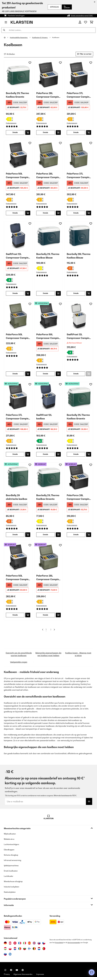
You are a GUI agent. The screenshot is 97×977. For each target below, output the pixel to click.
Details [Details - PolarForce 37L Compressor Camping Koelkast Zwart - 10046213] (76, 134)
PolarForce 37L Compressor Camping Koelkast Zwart (78, 96)
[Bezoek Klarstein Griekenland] (10, 944)
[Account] (80, 22)
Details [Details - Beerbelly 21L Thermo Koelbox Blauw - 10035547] (46, 297)
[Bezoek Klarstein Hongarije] (5, 938)
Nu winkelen (66, 7)
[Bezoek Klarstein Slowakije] (39, 933)
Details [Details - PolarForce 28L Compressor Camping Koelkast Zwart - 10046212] (46, 134)
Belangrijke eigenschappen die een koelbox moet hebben (48, 664)
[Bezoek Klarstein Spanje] (29, 933)
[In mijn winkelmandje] (27, 133)
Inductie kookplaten (13, 876)
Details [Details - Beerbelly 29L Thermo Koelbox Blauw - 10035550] (76, 297)
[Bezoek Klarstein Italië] (24, 933)
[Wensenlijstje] (85, 22)
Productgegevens (12, 124)
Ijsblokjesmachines (12, 855)
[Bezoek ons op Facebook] (11, 960)
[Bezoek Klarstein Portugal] (43, 938)
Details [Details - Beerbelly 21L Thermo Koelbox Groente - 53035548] (46, 541)
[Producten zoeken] (48, 30)
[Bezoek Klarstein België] (34, 938)
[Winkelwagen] (91, 22)
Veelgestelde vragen (18, 673)
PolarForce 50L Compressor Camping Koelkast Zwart (17, 177)
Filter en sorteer (83, 54)
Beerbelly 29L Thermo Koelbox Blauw (77, 259)
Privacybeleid (59, 932)
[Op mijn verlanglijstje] (30, 63)
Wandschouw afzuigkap (15, 871)
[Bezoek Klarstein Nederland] (39, 938)
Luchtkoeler (9, 866)
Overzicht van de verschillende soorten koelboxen (18, 664)
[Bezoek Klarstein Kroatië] (14, 938)
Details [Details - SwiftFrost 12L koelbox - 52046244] (46, 459)
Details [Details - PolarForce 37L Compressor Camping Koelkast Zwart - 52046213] (15, 459)
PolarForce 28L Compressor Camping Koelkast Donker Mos (47, 177)
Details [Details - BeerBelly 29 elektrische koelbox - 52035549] (15, 541)
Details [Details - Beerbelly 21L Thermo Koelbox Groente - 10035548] (15, 134)
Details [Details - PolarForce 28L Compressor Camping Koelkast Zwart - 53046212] (76, 541)
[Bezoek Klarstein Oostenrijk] (10, 933)
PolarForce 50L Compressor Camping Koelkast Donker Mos (17, 340)
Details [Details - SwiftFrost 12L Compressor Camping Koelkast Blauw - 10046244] (15, 297)
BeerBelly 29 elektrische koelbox (18, 503)
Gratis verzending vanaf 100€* (80, 16)
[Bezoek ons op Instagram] (5, 960)
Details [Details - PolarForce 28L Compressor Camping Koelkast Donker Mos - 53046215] (46, 622)
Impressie (44, 964)
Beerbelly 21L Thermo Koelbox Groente (16, 96)
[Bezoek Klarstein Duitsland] (5, 933)
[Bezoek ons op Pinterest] (22, 960)
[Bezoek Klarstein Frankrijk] (19, 933)
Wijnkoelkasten (11, 823)
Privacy (7, 964)
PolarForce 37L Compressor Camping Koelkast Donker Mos (78, 177)
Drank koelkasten (12, 860)
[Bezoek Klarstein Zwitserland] (14, 933)
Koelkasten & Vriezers (43, 37)
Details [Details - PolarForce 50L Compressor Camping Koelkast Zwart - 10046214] (15, 215)
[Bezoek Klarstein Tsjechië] (43, 933)
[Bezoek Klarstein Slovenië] (5, 944)
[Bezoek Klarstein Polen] (10, 938)
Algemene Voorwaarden (25, 964)
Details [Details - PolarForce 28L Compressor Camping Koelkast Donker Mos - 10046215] (46, 215)
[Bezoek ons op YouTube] (16, 960)
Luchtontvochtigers (12, 834)
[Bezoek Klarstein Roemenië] (19, 938)
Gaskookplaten (11, 882)
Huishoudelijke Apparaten (20, 37)
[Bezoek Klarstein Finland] (29, 938)
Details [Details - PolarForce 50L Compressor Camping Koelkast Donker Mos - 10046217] (15, 378)
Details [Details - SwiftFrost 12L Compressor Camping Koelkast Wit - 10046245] (76, 378)
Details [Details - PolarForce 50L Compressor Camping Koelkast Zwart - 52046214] (46, 378)
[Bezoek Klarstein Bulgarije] (24, 938)
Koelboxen (61, 37)
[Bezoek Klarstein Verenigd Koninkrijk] (34, 933)
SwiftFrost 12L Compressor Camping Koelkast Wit (78, 340)
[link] (18, 75)
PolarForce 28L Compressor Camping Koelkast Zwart (47, 96)
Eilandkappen (10, 839)
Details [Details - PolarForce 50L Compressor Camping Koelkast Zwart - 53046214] (15, 622)
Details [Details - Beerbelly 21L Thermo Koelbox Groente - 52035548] (76, 459)
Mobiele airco (10, 829)
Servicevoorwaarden (76, 932)
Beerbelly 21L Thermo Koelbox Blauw (46, 259)
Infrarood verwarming (14, 850)
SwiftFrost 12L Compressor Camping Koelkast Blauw (17, 259)
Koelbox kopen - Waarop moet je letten (78, 663)
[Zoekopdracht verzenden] (4, 30)
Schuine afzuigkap (12, 845)
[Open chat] (92, 972)
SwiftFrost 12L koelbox (45, 421)
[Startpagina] (7, 37)
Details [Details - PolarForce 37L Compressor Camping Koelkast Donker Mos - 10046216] (76, 215)
